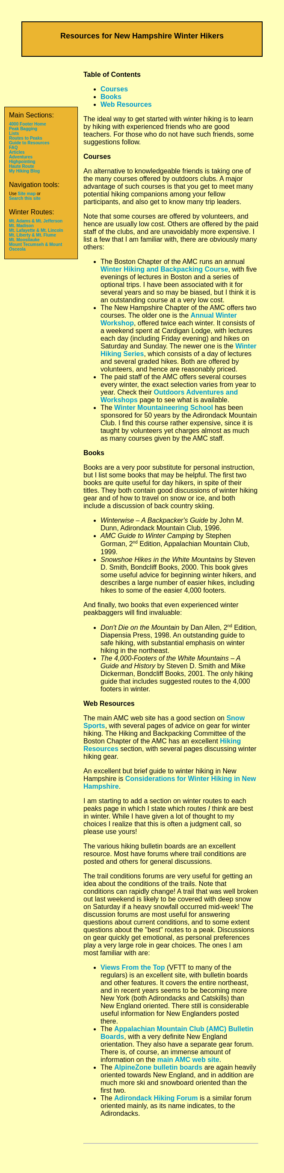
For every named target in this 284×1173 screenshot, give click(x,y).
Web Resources (126, 104)
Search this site (25, 198)
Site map (27, 193)
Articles (17, 152)
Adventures (21, 157)
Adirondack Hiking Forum (156, 1098)
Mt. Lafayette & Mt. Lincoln (36, 230)
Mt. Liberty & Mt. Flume (32, 235)
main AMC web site (188, 1059)
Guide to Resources (29, 142)
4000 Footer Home (27, 124)
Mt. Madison (21, 225)
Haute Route (21, 166)
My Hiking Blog (24, 171)
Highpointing (22, 161)
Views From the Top (133, 967)
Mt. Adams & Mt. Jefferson (35, 221)
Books (111, 96)
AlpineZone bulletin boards (158, 1067)
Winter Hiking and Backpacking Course (164, 269)
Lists (14, 133)
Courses (114, 89)
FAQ (13, 147)
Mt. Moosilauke (24, 239)
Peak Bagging (23, 128)
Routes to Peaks (25, 138)
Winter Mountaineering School (163, 407)
